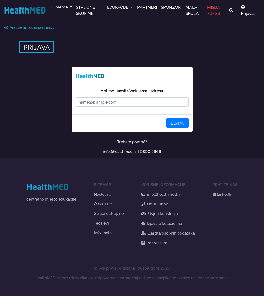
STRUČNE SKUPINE (85, 10)
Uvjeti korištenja (159, 213)
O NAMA (60, 6)
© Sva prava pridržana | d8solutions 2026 (132, 268)
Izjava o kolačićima (161, 223)
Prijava (247, 10)
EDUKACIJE (118, 7)
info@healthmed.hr (120, 151)
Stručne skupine (109, 213)
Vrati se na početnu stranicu (29, 27)
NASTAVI (177, 123)
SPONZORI (171, 7)
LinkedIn (222, 194)
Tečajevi (101, 223)
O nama (101, 203)
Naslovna (102, 194)
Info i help (103, 232)
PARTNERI (147, 7)
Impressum (154, 242)
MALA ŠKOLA (192, 10)
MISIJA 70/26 (213, 10)
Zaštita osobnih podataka (168, 233)
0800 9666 (150, 151)
